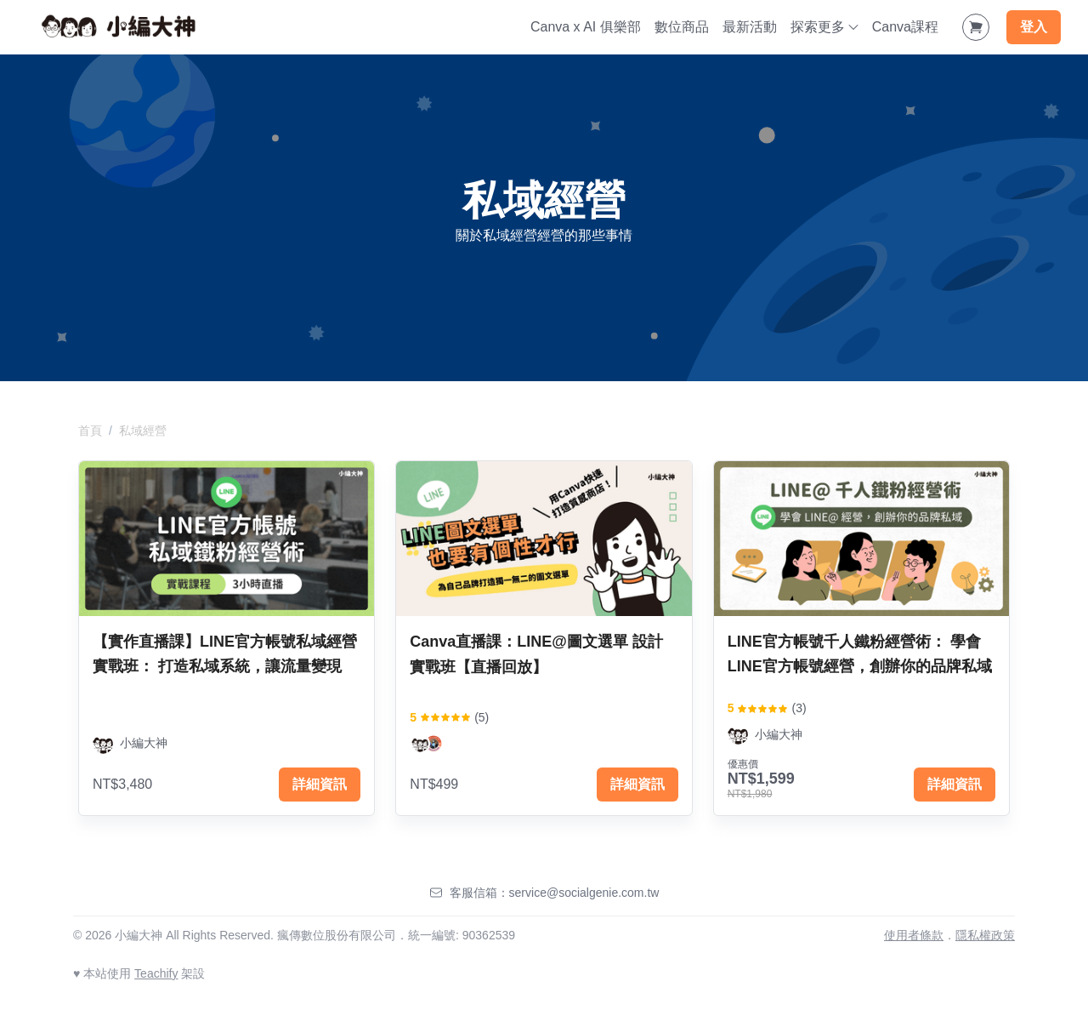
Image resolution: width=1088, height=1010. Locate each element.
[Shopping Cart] (975, 27)
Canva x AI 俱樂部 (585, 27)
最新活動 (749, 27)
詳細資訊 (319, 784)
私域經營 (143, 430)
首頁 (90, 430)
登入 (1033, 27)
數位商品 (681, 27)
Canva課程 (905, 27)
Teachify (156, 973)
